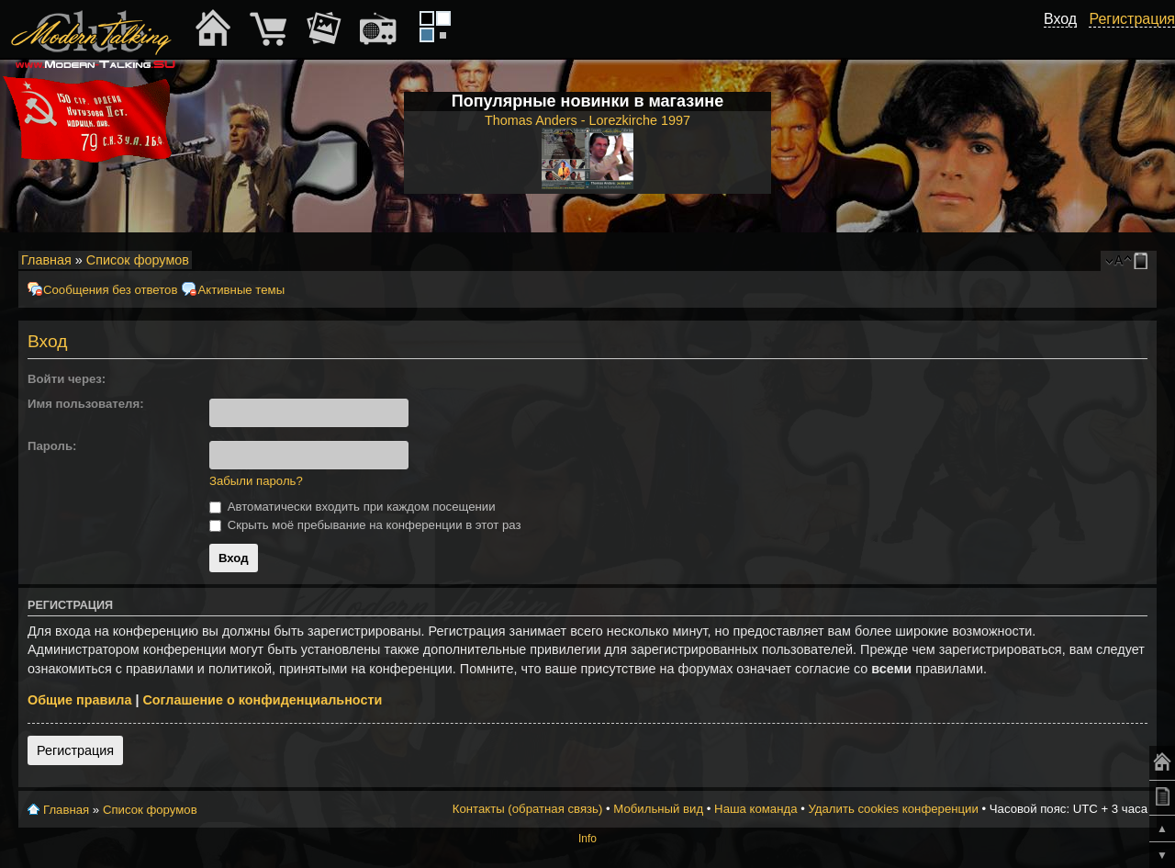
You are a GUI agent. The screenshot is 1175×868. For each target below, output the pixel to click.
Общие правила (79, 700)
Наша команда (755, 809)
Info (587, 838)
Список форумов (137, 260)
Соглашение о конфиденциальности (262, 700)
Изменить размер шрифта (1118, 261)
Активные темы (241, 290)
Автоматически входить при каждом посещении (352, 506)
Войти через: (67, 379)
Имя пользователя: (86, 404)
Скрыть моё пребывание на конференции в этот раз (365, 525)
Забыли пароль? (256, 481)
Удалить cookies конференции (893, 809)
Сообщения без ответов (110, 290)
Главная (46, 260)
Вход (1060, 19)
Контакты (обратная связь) (528, 809)
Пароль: (52, 446)
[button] (216, 379)
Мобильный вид (1144, 261)
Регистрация (75, 750)
